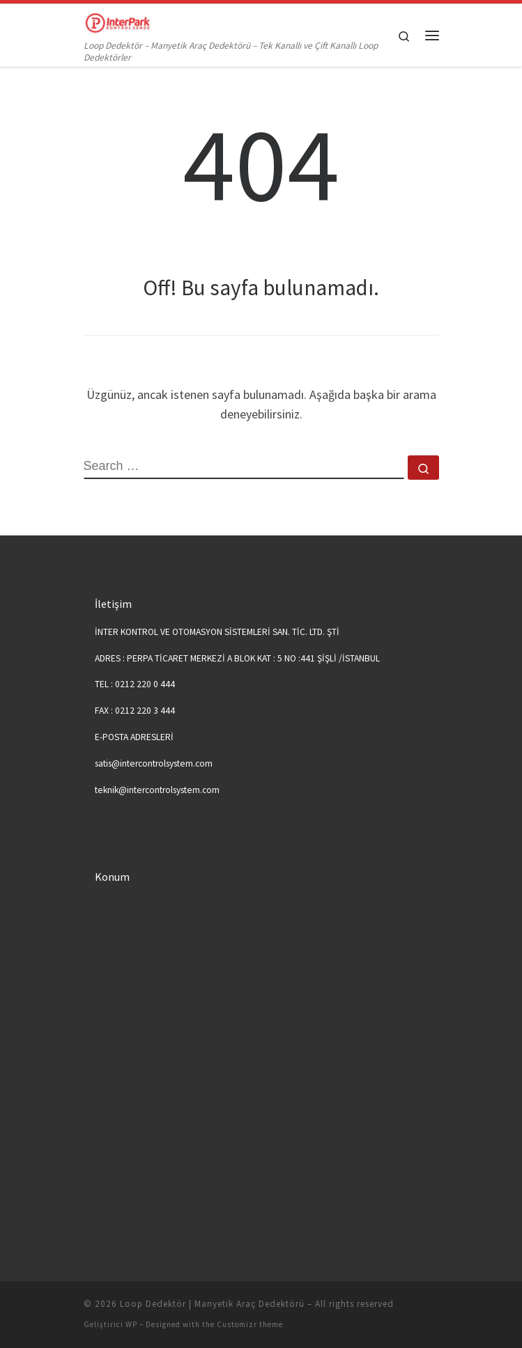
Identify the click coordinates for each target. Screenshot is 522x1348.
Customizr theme (250, 1324)
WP (131, 1324)
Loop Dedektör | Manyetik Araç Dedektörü (212, 1304)
